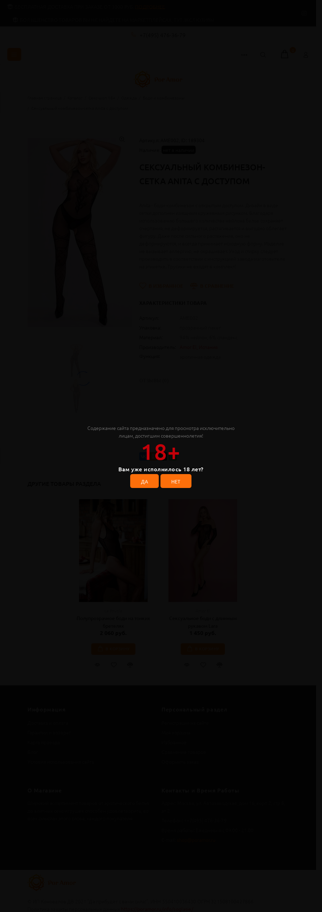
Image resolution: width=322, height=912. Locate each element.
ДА (144, 481)
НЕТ (176, 481)
